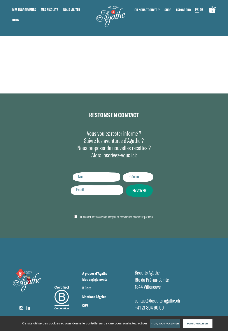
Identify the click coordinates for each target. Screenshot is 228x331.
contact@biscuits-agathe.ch (157, 300)
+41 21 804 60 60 (149, 307)
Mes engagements (24, 9)
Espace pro (183, 10)
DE (201, 9)
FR (197, 9)
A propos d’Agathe (94, 273)
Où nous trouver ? (147, 10)
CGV (85, 305)
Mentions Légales (94, 296)
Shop (168, 10)
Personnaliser (197, 323)
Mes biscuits (49, 9)
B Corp (86, 288)
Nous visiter (71, 9)
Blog (15, 20)
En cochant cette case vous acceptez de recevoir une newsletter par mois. (116, 217)
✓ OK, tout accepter (165, 323)
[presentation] (103, 206)
